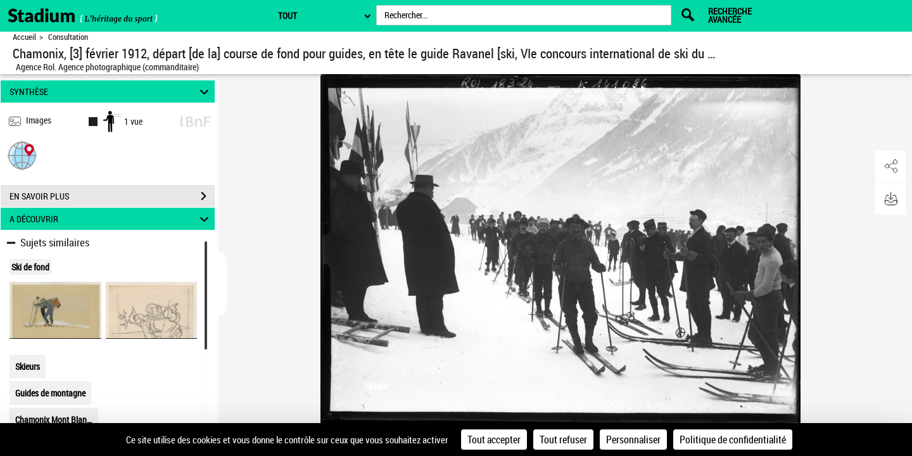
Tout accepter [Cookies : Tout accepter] (494, 439)
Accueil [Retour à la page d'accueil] (24, 37)
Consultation (68, 37)
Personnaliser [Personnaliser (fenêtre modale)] (633, 439)
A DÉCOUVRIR (111, 219)
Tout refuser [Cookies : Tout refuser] (563, 439)
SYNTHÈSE (111, 91)
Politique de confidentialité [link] (733, 439)
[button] (22, 155)
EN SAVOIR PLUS (112, 196)
